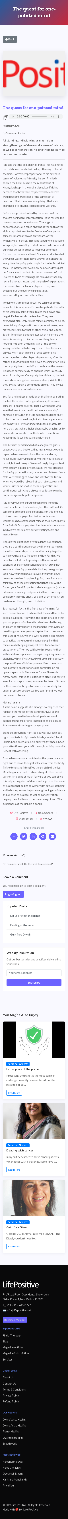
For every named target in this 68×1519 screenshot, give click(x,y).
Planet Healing (11, 1431)
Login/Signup (13, 894)
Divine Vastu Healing (14, 1419)
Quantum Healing (13, 1437)
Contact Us (9, 1383)
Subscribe (34, 982)
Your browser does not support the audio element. (36, 116)
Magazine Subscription (16, 1353)
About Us (8, 1377)
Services (8, 1359)
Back (10, 39)
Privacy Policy (11, 1395)
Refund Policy (11, 1401)
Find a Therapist (12, 1335)
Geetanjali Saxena (13, 1473)
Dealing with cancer (22, 925)
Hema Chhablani (12, 1467)
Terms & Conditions (14, 1389)
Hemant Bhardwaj (13, 1461)
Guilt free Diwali (20, 934)
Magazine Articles (13, 1347)
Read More (14, 1092)
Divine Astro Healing (14, 1425)
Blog (5, 1341)
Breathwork (10, 1443)
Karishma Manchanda (15, 1479)
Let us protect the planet (25, 915)
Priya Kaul (8, 1485)
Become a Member (14, 1319)
